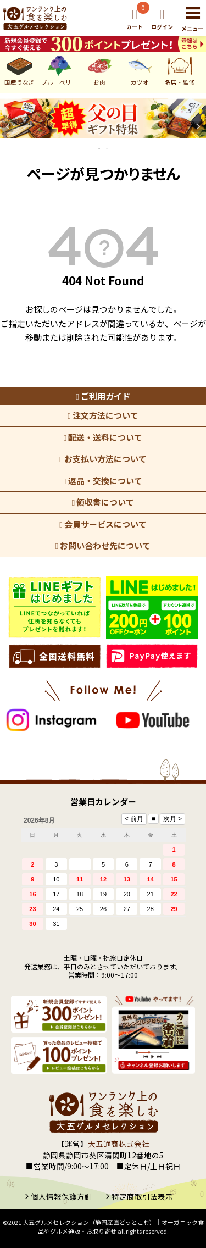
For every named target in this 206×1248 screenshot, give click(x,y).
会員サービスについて (102, 524)
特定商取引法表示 (142, 1196)
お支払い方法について (102, 458)
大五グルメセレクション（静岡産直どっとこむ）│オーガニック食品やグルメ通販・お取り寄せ (113, 1227)
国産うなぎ (19, 69)
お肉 (99, 69)
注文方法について (103, 415)
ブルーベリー (59, 69)
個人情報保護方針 (61, 1196)
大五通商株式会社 (118, 1143)
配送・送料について (103, 437)
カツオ (139, 69)
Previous (7, 126)
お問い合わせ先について (103, 545)
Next (198, 126)
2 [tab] (107, 148)
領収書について (103, 502)
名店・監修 (180, 69)
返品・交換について (103, 480)
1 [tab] (100, 148)
